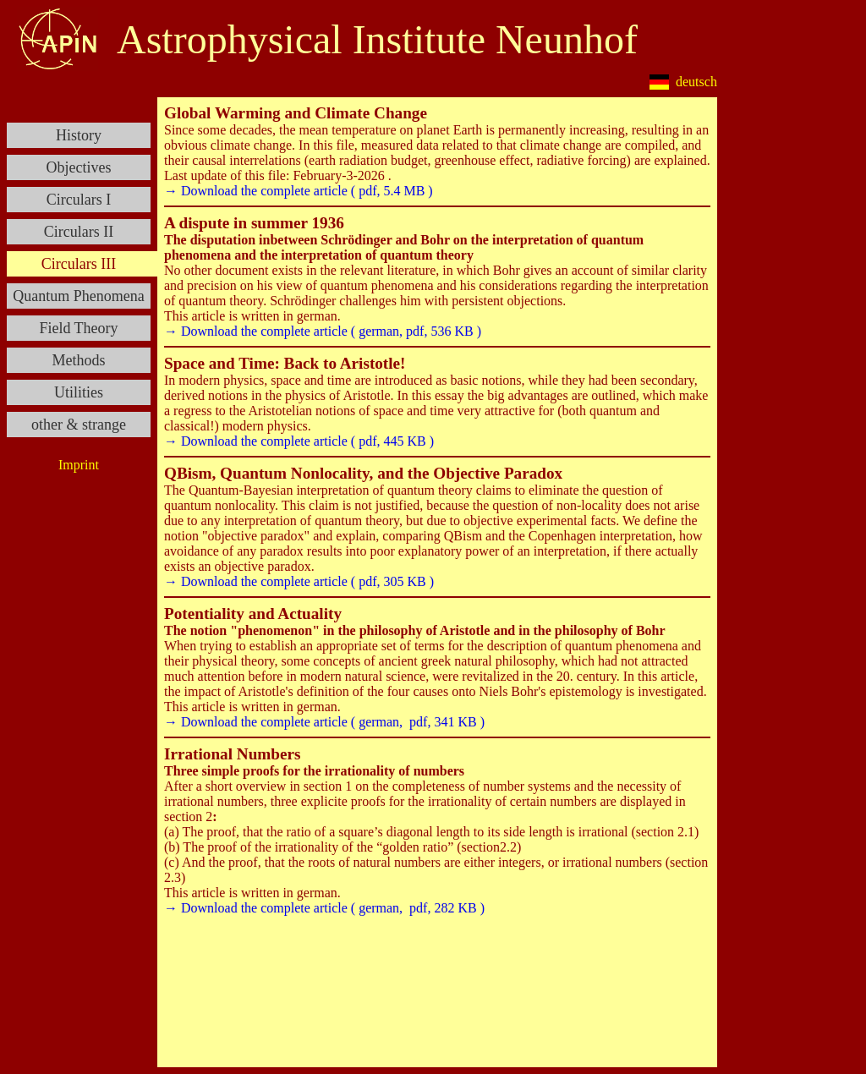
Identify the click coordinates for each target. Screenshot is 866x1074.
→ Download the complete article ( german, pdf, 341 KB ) (324, 722)
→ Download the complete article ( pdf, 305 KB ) (299, 581)
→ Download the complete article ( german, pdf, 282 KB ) (324, 908)
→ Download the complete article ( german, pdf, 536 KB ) (322, 331)
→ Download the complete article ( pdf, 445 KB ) (299, 441)
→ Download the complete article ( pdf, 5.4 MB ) (298, 191)
